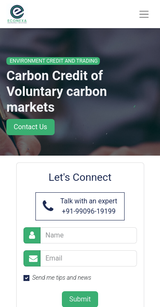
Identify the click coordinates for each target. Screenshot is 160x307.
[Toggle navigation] (144, 14)
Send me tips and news (61, 277)
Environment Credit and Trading (53, 61)
